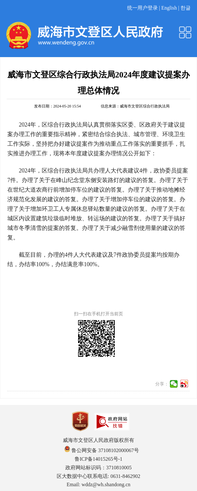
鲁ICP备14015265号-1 (98, 459)
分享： (162, 384)
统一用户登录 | (144, 8)
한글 (185, 8)
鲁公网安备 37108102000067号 (101, 450)
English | (170, 8)
